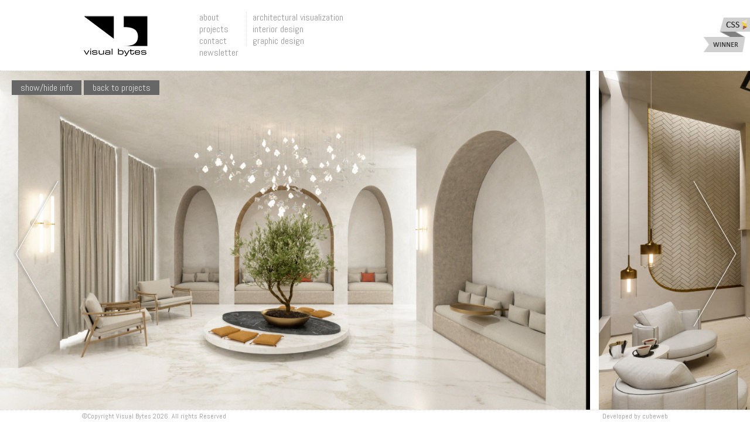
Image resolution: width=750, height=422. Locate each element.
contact (213, 41)
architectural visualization (298, 17)
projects (214, 29)
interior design (278, 29)
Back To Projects (122, 87)
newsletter (218, 52)
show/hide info (47, 87)
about (209, 17)
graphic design (278, 41)
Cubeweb (655, 416)
